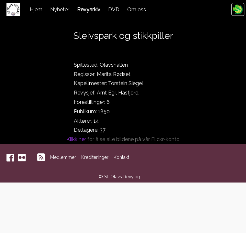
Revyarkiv (88, 9)
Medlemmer (63, 157)
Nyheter (59, 9)
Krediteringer (94, 157)
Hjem (36, 9)
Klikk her (76, 139)
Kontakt (121, 157)
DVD (113, 9)
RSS (41, 157)
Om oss (136, 9)
